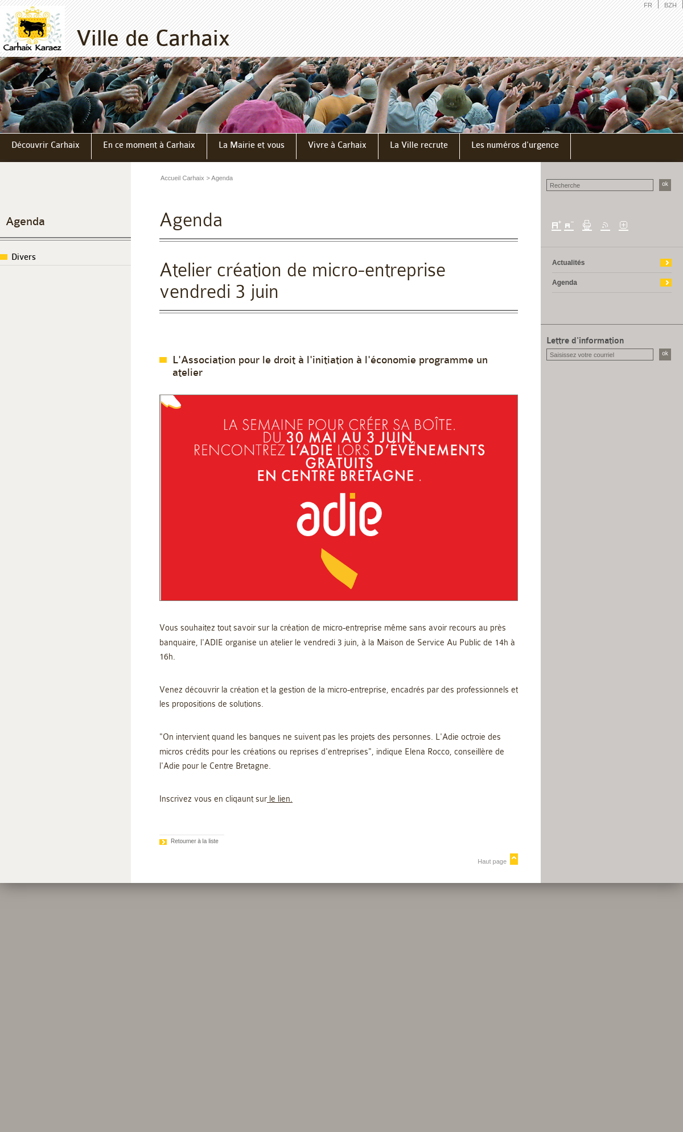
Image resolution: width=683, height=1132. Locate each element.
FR (648, 5)
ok (665, 184)
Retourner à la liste (195, 841)
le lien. (280, 798)
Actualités (568, 263)
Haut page (492, 861)
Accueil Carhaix (182, 178)
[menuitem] (46, 146)
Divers (23, 257)
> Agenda (219, 178)
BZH (670, 5)
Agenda (25, 221)
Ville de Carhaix (153, 38)
